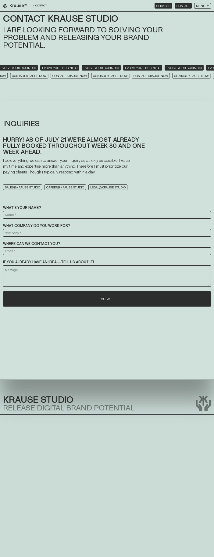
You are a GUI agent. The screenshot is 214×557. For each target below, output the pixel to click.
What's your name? (22, 207)
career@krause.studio (65, 187)
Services (163, 6)
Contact (183, 6)
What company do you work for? (36, 225)
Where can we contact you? (31, 243)
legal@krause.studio (108, 187)
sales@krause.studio (22, 187)
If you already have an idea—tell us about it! (48, 262)
